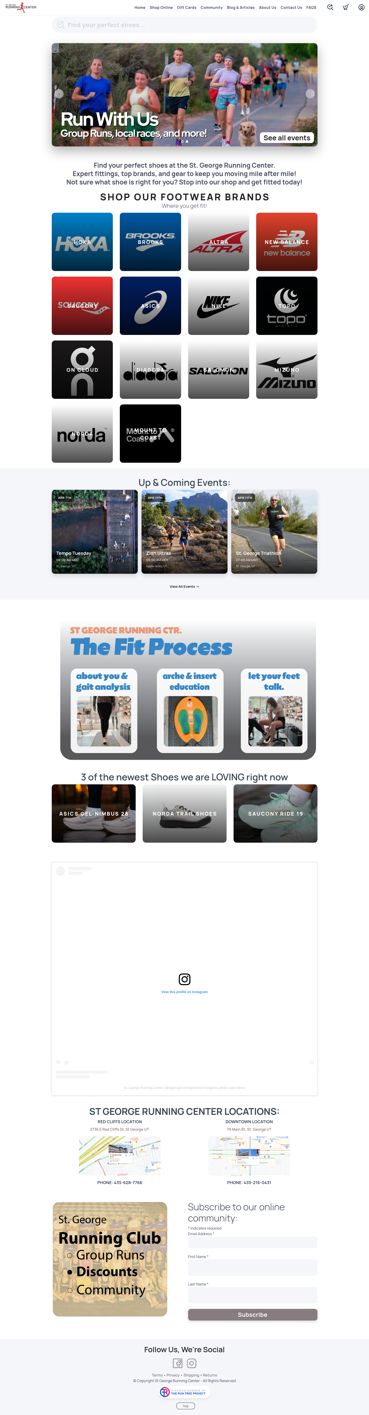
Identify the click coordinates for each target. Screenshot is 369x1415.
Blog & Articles (241, 7)
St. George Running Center (143, 1088)
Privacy (173, 1375)
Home (139, 7)
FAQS (311, 7)
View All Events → (184, 586)
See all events (286, 138)
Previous (59, 93)
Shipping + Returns (200, 1375)
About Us (267, 7)
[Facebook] (178, 1363)
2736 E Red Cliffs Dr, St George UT (120, 1129)
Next (310, 93)
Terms (157, 1375)
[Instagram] (192, 1363)
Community (212, 7)
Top (186, 1406)
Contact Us (291, 7)
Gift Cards (187, 7)
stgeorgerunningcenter (185, 1088)
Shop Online (161, 7)
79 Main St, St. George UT (249, 1129)
